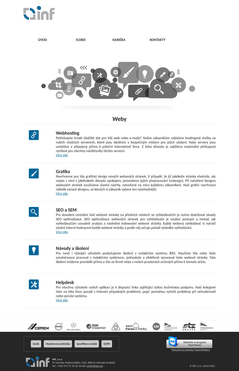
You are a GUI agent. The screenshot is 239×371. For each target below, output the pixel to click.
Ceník (36, 344)
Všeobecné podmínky (58, 344)
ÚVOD (42, 40)
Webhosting (67, 133)
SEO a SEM (66, 210)
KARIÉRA (119, 40)
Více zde (62, 155)
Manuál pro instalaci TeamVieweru (190, 349)
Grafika (63, 171)
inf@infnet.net (95, 366)
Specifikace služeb (87, 344)
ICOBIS (81, 40)
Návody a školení (72, 248)
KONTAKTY (157, 40)
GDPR (106, 344)
